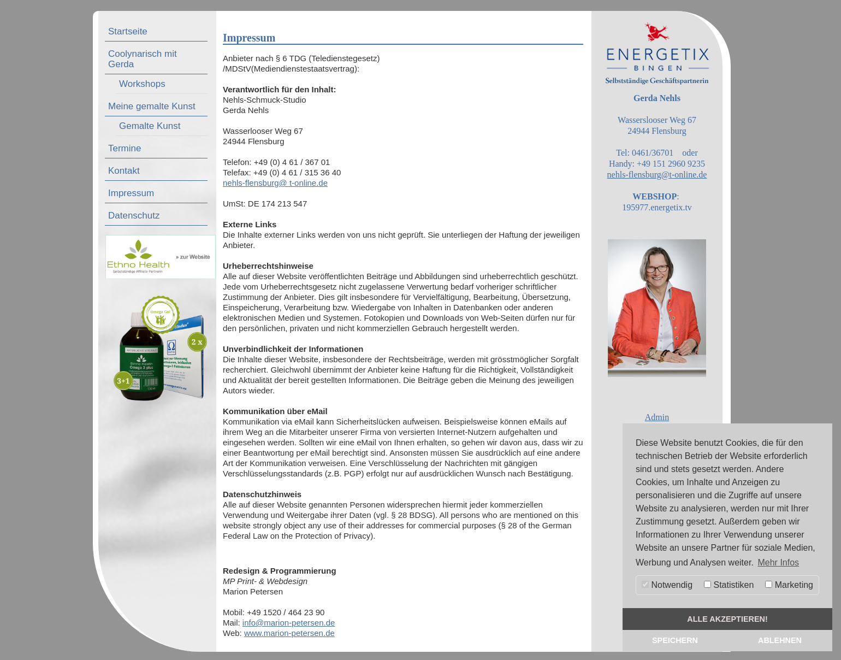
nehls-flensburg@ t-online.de (275, 182)
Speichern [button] (675, 640)
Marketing (789, 585)
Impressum (131, 193)
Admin (657, 417)
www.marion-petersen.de (289, 633)
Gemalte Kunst (149, 126)
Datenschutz (134, 215)
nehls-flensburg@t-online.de (657, 174)
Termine (124, 148)
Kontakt (124, 171)
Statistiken (729, 585)
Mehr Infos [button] (778, 562)
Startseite (127, 31)
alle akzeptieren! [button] (727, 619)
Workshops (142, 84)
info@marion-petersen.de (288, 622)
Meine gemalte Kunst (152, 106)
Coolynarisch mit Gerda (142, 59)
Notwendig (667, 585)
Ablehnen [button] (780, 640)
